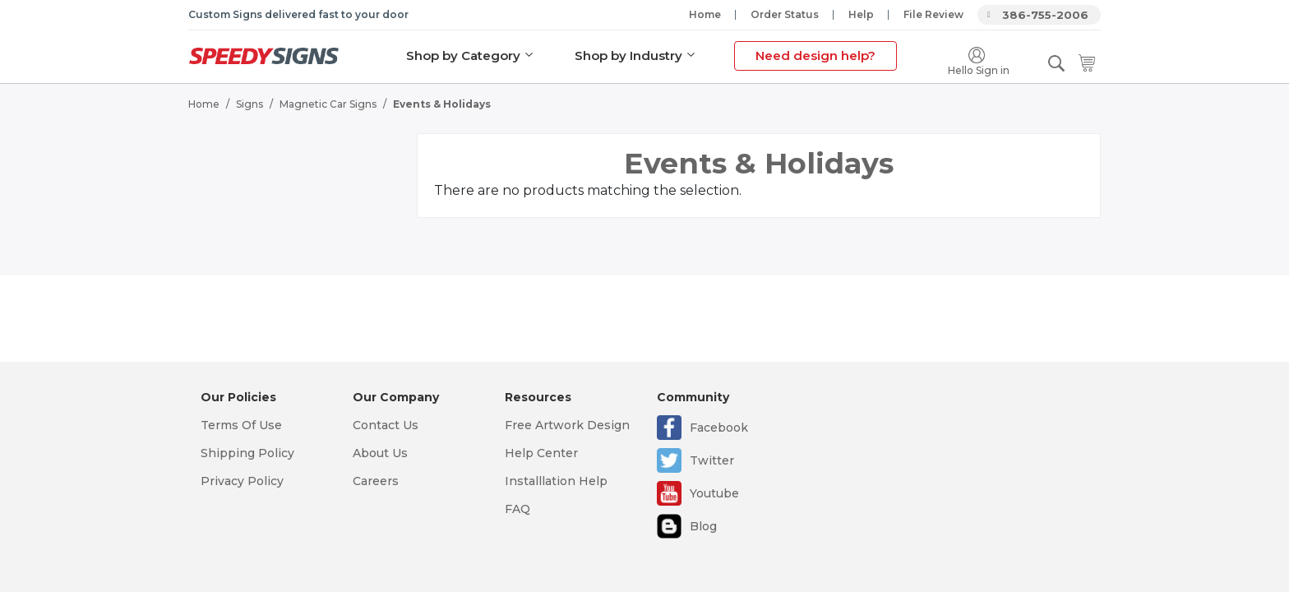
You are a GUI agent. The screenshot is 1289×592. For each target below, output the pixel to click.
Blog (703, 526)
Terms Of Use (241, 425)
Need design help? (815, 55)
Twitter (712, 460)
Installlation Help (556, 481)
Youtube (714, 493)
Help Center (541, 453)
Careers (376, 481)
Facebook (719, 427)
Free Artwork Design (567, 425)
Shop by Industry (628, 55)
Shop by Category (463, 55)
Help (861, 14)
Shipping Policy (247, 453)
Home (705, 14)
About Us (380, 453)
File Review (933, 14)
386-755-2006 (1045, 14)
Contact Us (385, 425)
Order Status (785, 14)
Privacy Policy (242, 481)
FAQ (517, 509)
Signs (249, 103)
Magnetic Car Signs (328, 103)
